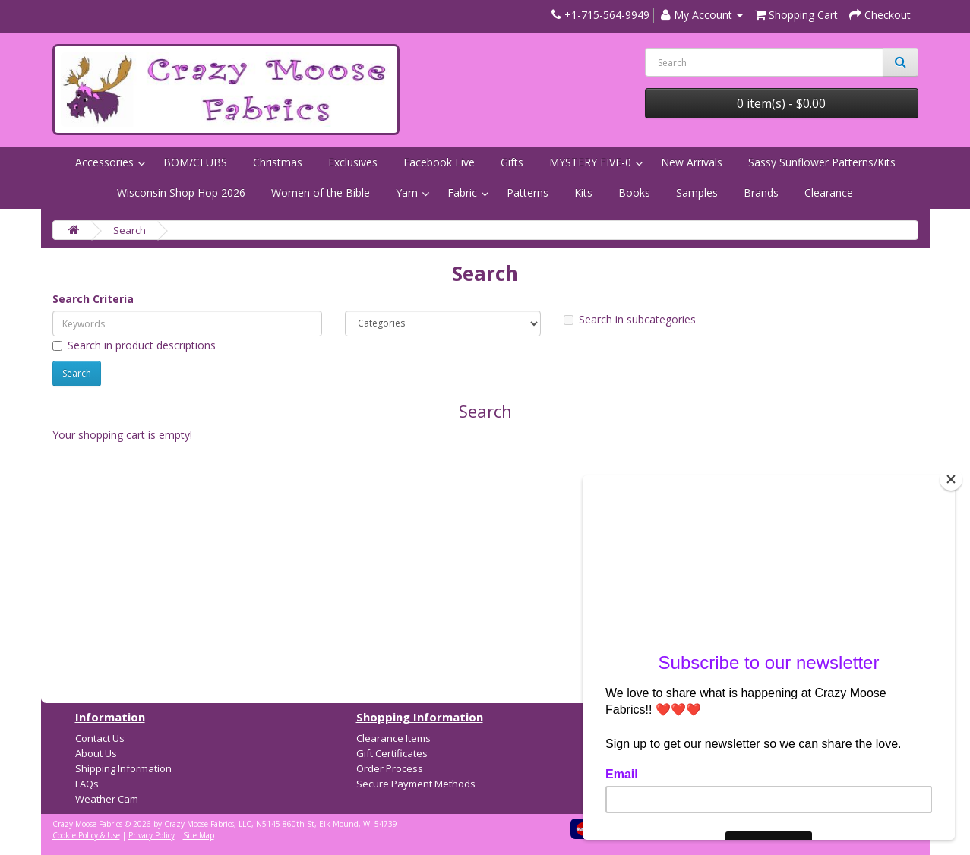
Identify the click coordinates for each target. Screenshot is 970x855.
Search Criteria (93, 299)
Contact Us (100, 738)
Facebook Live (439, 162)
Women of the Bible (320, 192)
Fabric (462, 192)
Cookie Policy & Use (86, 835)
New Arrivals (691, 162)
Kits (583, 192)
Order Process (389, 768)
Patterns (527, 192)
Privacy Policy (151, 835)
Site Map (198, 835)
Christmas (277, 162)
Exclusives (353, 162)
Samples (697, 192)
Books (634, 192)
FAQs (87, 783)
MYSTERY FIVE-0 (590, 162)
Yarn (407, 192)
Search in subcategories (630, 319)
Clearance (828, 192)
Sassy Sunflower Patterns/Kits (822, 162)
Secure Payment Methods (416, 783)
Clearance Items (393, 738)
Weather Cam (106, 799)
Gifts (512, 162)
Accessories (104, 162)
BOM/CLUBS (195, 162)
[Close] (951, 479)
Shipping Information (123, 768)
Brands (761, 192)
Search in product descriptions (134, 345)
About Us (96, 753)
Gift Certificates (392, 753)
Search (129, 230)
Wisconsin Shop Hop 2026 (181, 192)
